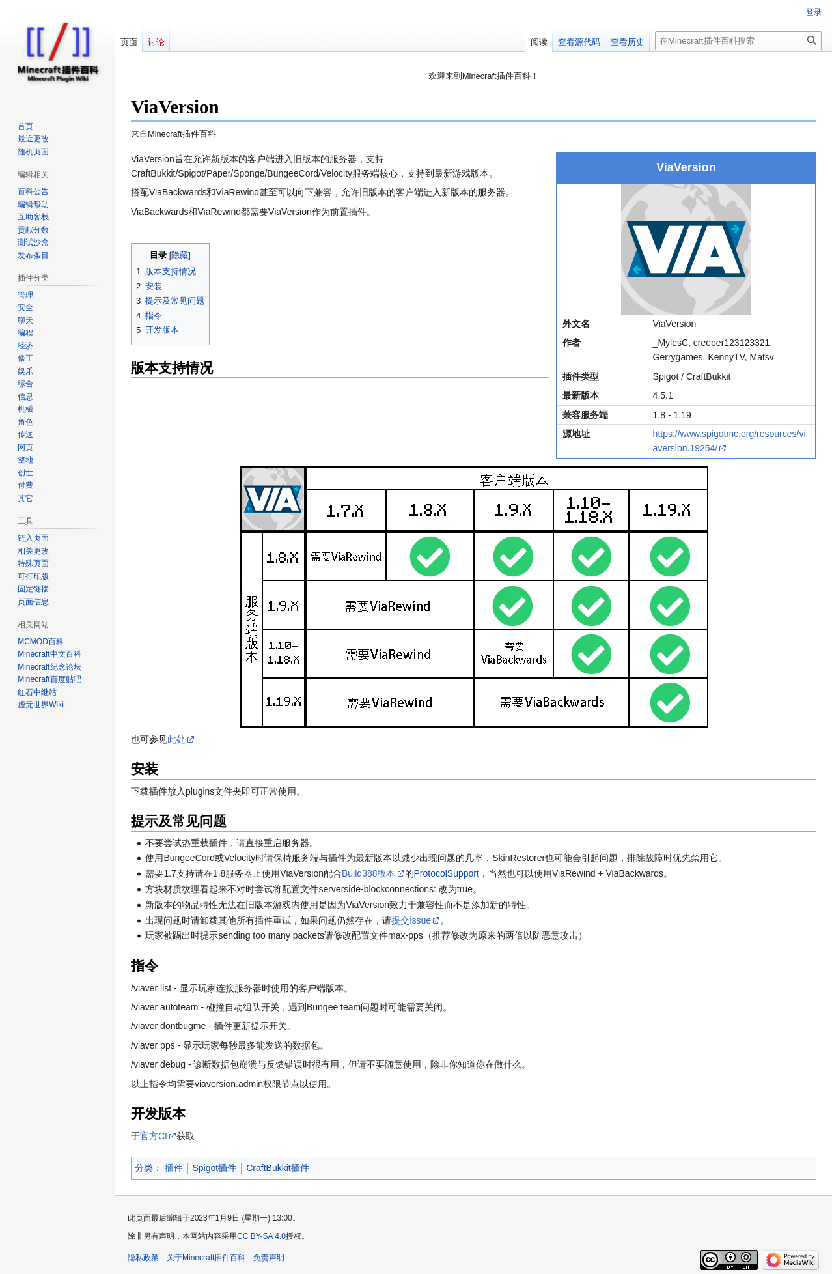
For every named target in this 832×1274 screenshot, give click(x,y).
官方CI (153, 1136)
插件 (174, 1168)
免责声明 (268, 1257)
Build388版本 (369, 873)
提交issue (411, 920)
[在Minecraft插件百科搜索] (738, 40)
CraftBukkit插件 (277, 1168)
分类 (144, 1168)
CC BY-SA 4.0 (261, 1236)
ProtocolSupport (446, 873)
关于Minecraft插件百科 (206, 1257)
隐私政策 (143, 1257)
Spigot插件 (215, 1168)
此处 (176, 739)
